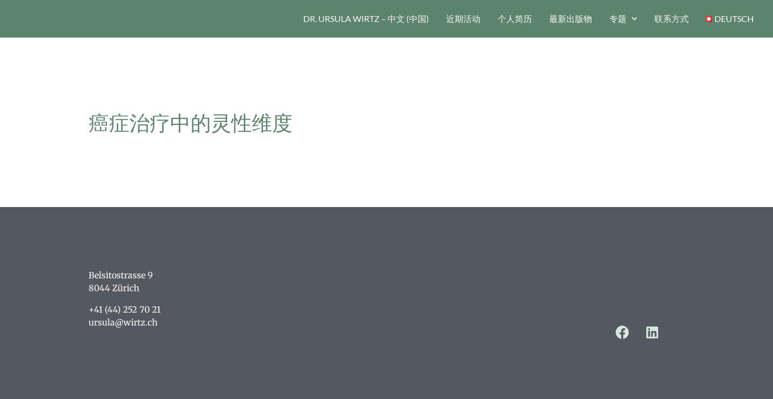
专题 (623, 18)
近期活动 (463, 18)
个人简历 (515, 18)
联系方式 (671, 18)
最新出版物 (570, 18)
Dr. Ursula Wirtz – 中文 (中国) (366, 18)
